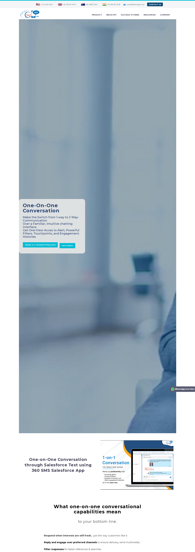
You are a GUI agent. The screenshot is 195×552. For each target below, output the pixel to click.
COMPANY (165, 15)
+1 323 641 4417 (47, 4)
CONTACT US (155, 4)
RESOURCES (150, 15)
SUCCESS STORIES (130, 15)
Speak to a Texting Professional (41, 240)
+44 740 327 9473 (69, 4)
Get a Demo (31, 251)
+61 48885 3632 (91, 4)
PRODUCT (97, 15)
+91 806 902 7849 (113, 4)
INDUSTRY (111, 15)
